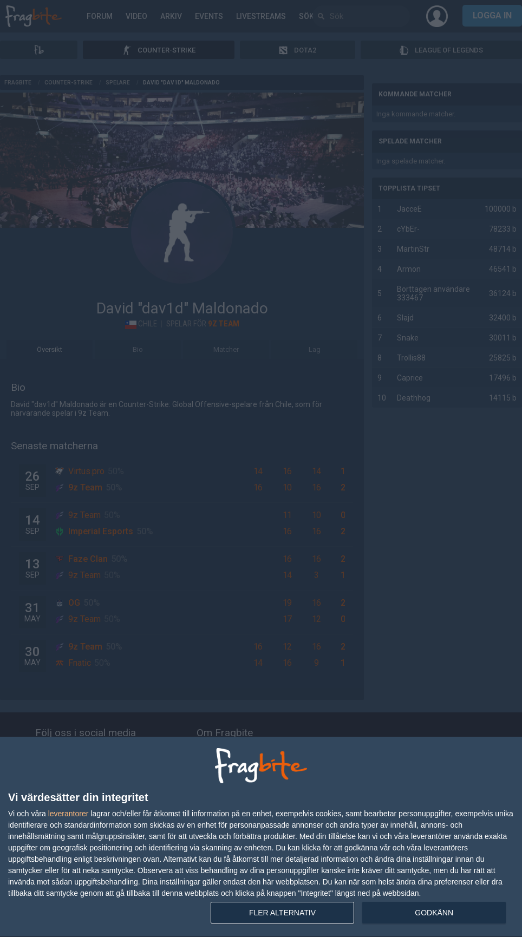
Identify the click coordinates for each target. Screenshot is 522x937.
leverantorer (68, 813)
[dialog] (261, 837)
